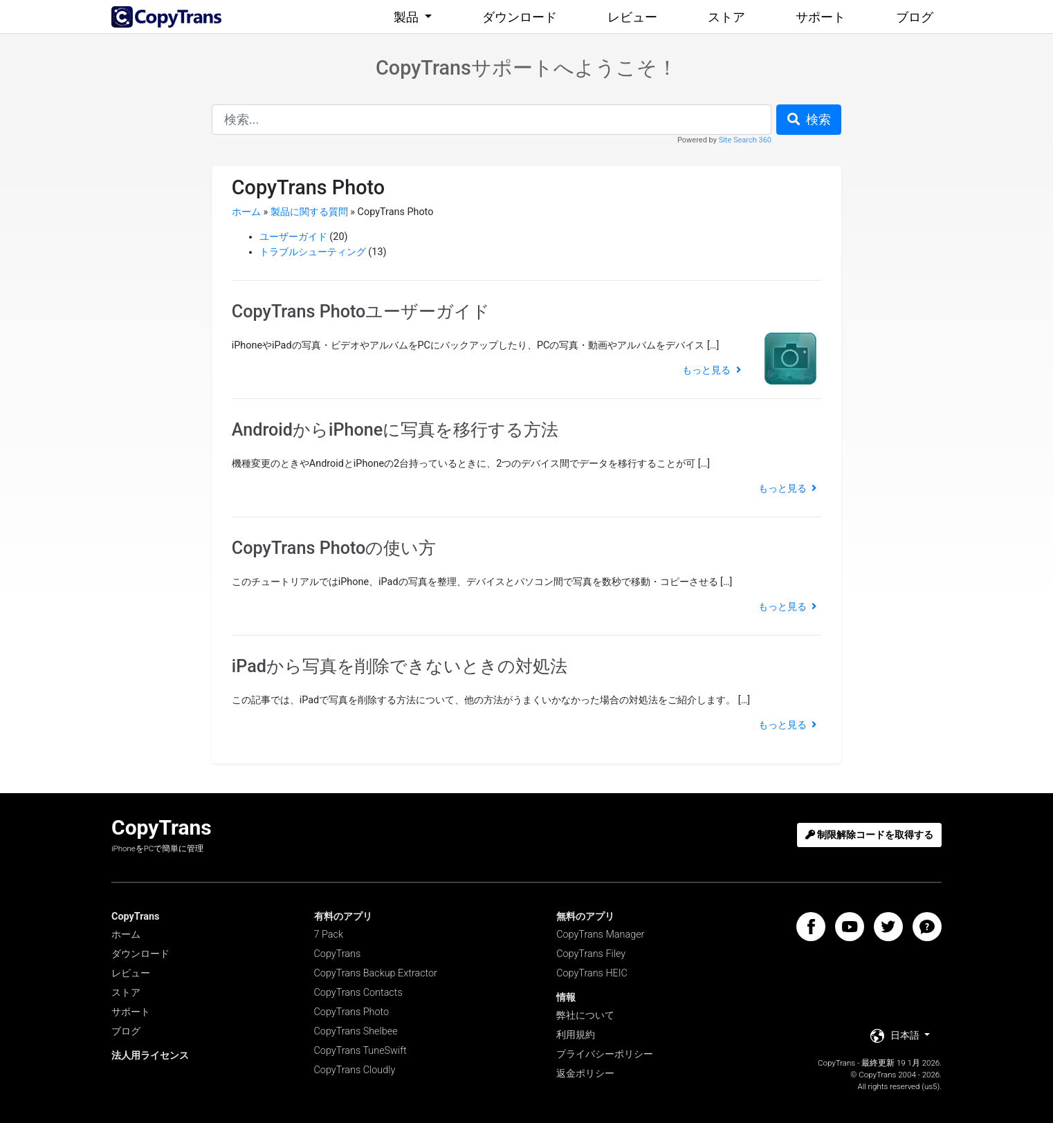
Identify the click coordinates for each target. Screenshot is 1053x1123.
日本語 (896, 1036)
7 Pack (328, 934)
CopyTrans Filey (590, 954)
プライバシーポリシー (604, 1054)
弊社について (585, 1015)
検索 (809, 119)
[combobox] (491, 119)
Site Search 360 (745, 140)
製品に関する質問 (309, 212)
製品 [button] (407, 17)
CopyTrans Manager (600, 934)
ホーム (246, 212)
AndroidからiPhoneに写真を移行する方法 (395, 430)
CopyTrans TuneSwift (360, 1051)
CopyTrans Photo (352, 1012)
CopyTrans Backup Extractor (375, 973)
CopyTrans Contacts (358, 993)
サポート (820, 17)
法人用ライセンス (150, 1055)
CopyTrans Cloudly (355, 1070)
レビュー (632, 17)
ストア (726, 17)
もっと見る (711, 370)
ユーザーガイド (293, 237)
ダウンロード (519, 17)
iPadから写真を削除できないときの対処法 (399, 666)
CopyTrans (337, 954)
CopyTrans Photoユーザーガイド (361, 311)
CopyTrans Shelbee (356, 1031)
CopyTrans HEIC (592, 973)
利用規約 (575, 1035)
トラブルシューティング (312, 252)
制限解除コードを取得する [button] (869, 835)
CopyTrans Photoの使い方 (334, 548)
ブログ (914, 17)
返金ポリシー (585, 1073)
